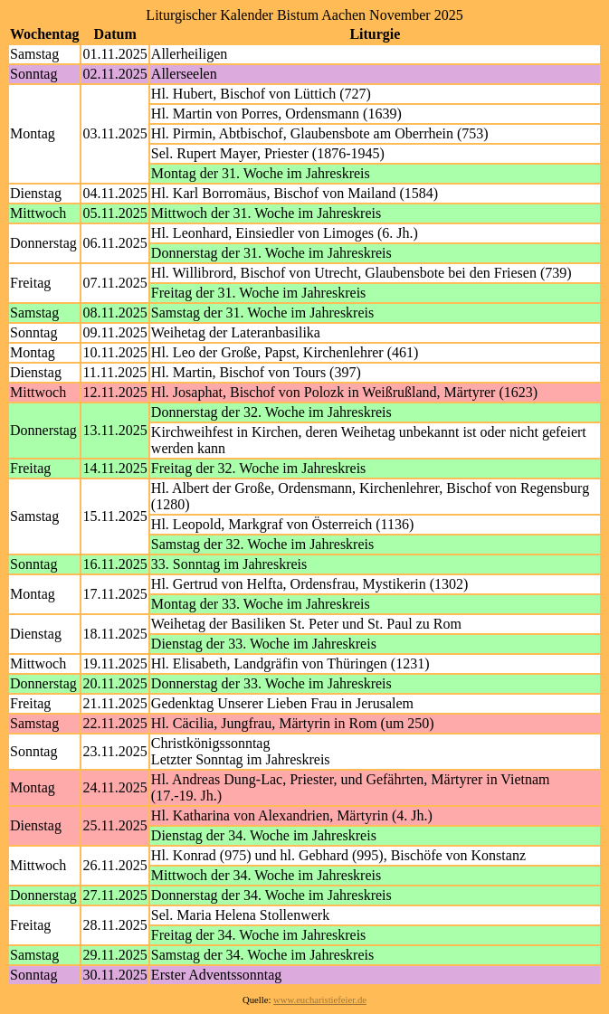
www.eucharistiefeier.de (319, 1000)
